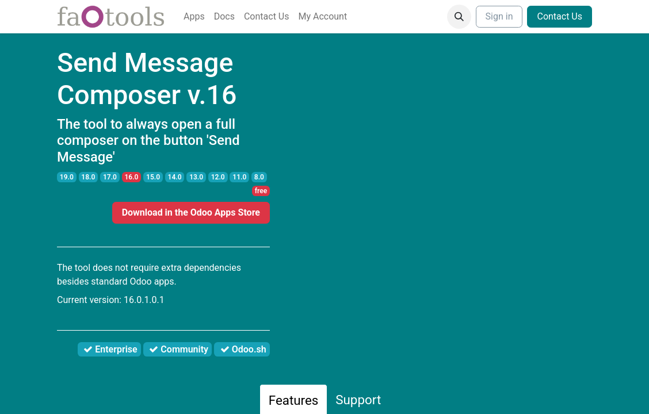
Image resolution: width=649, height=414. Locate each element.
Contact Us (559, 16)
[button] (459, 17)
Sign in (499, 16)
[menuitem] (194, 16)
